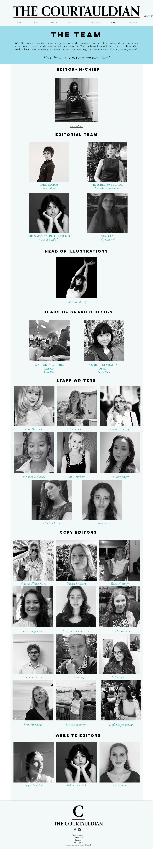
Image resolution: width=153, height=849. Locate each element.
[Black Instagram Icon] (80, 829)
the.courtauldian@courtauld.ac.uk (78, 845)
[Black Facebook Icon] (75, 829)
